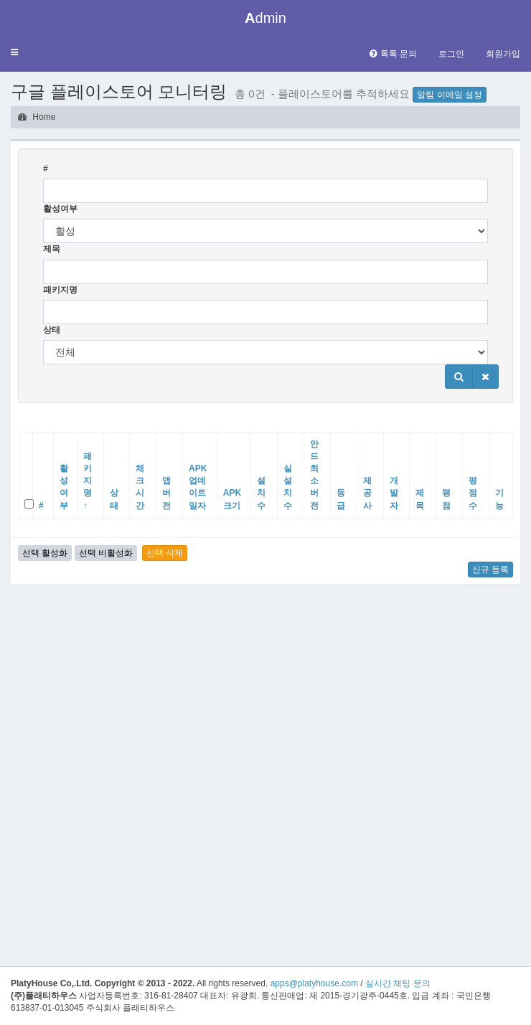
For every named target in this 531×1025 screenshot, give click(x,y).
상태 (51, 330)
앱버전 (166, 493)
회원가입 (503, 54)
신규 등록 (490, 570)
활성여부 (60, 209)
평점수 (473, 493)
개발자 (394, 493)
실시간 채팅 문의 (398, 983)
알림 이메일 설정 (449, 95)
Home (36, 117)
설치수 (261, 493)
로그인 (451, 54)
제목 (51, 249)
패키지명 (60, 290)
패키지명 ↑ (87, 481)
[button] (14, 53)
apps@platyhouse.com (314, 983)
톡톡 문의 (393, 54)
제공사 (367, 493)
